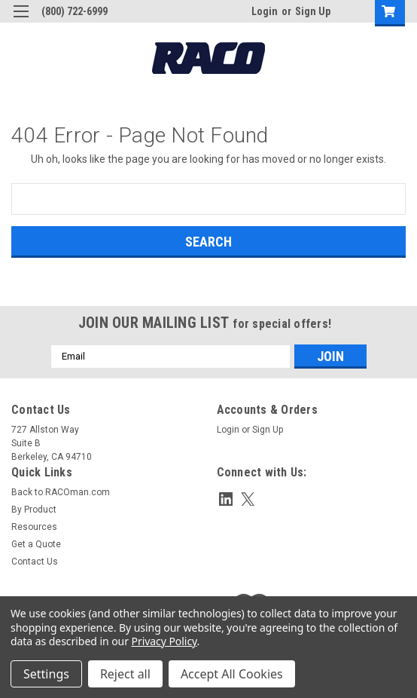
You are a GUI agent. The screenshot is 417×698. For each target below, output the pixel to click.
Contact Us (34, 561)
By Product (33, 509)
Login (264, 11)
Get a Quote (36, 544)
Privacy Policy (164, 641)
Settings (46, 674)
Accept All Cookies (232, 674)
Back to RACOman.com (60, 492)
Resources (34, 527)
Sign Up (312, 11)
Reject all (125, 674)
